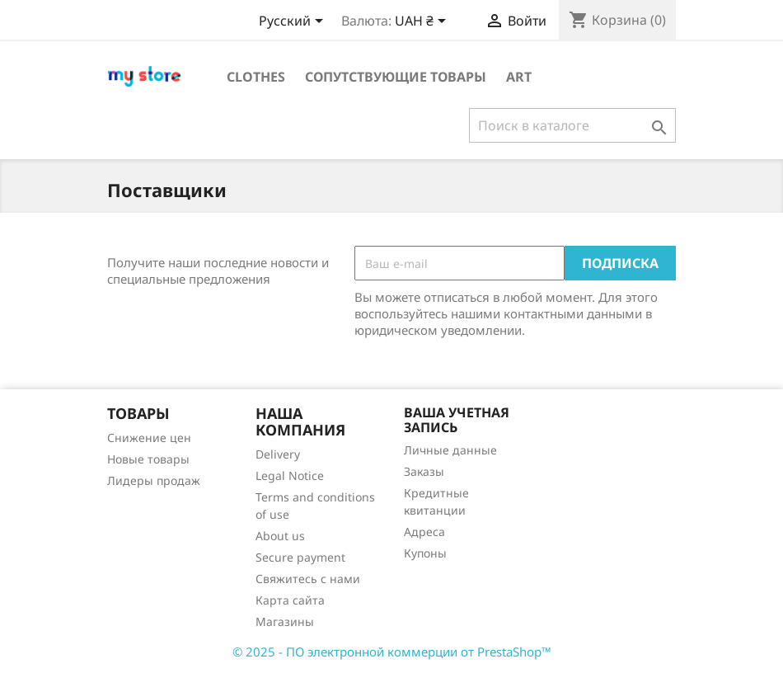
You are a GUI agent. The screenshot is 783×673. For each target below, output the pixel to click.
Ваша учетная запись (456, 419)
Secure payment (300, 557)
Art (519, 77)
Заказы (424, 471)
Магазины (285, 621)
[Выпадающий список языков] (294, 22)
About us (280, 536)
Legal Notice (290, 475)
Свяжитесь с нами (308, 578)
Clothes (256, 77)
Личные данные (450, 450)
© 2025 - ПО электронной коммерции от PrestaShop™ (391, 651)
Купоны (425, 553)
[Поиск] (572, 125)
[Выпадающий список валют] (423, 22)
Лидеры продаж (153, 480)
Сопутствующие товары (395, 77)
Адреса (424, 531)
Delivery (278, 454)
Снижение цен (149, 437)
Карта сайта (290, 600)
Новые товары (148, 459)
